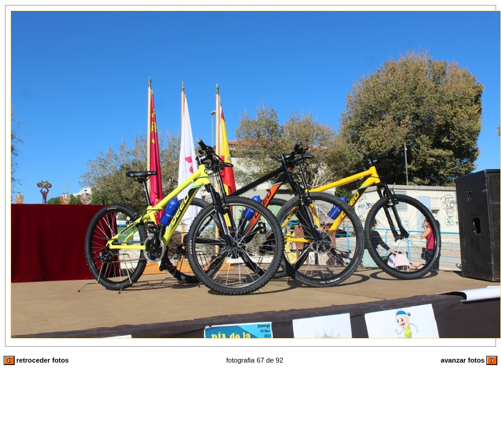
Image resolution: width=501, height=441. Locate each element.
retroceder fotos (36, 360)
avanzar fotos (468, 360)
